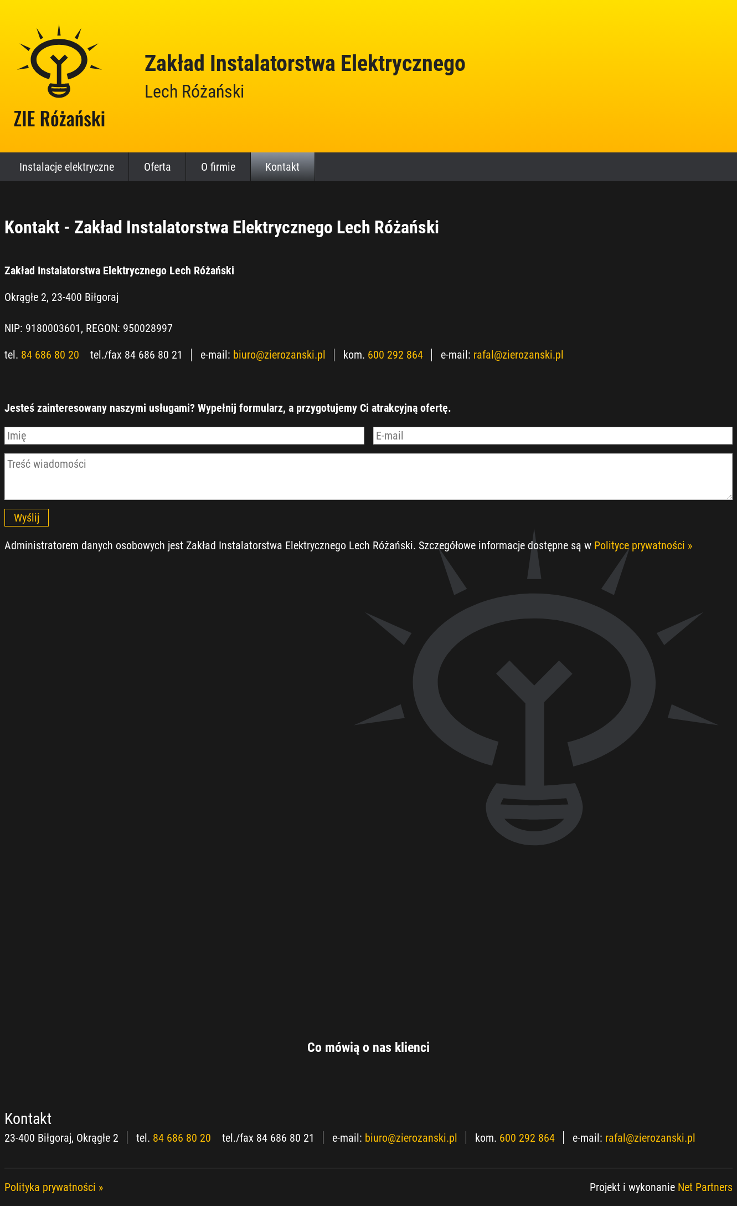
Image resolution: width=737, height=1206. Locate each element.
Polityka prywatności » (53, 1187)
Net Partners (705, 1187)
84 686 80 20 (50, 354)
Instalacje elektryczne (66, 166)
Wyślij (26, 517)
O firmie (218, 166)
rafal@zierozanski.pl (518, 354)
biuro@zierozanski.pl (279, 354)
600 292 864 (395, 354)
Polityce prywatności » (643, 545)
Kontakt (282, 166)
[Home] (59, 75)
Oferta (157, 166)
